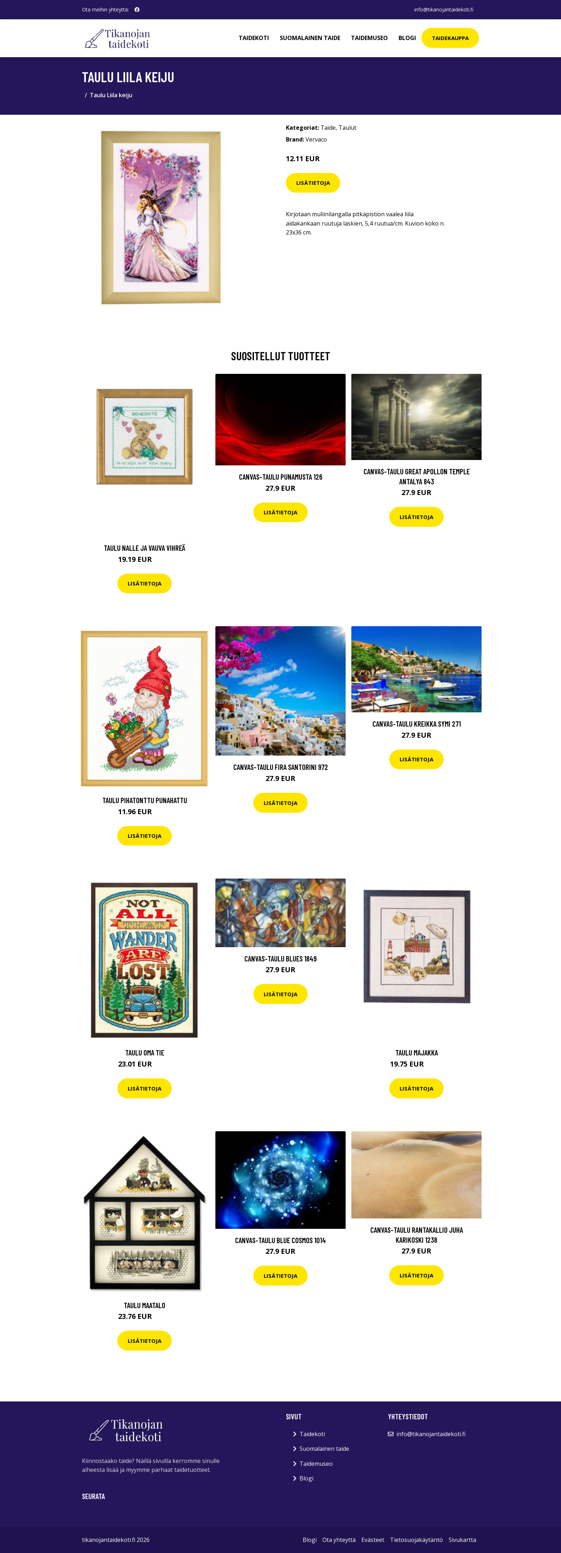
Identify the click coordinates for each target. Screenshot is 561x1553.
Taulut (347, 128)
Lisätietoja (313, 182)
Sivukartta (462, 1540)
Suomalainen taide (310, 38)
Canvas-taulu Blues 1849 (280, 958)
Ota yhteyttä (339, 1540)
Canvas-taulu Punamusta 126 (280, 476)
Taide (328, 128)
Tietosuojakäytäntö (416, 1540)
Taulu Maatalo (144, 1305)
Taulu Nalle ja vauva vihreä (144, 547)
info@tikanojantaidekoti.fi (443, 9)
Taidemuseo (369, 38)
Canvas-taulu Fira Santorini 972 (280, 766)
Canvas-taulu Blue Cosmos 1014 (280, 1240)
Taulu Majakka (416, 1052)
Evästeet (372, 1540)
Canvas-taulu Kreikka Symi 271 (416, 723)
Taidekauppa (450, 37)
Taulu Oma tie (144, 1052)
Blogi (407, 38)
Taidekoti (254, 38)
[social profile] (137, 9)
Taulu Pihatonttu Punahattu (144, 800)
